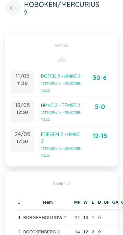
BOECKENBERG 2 (41, 231)
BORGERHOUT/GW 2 (44, 217)
